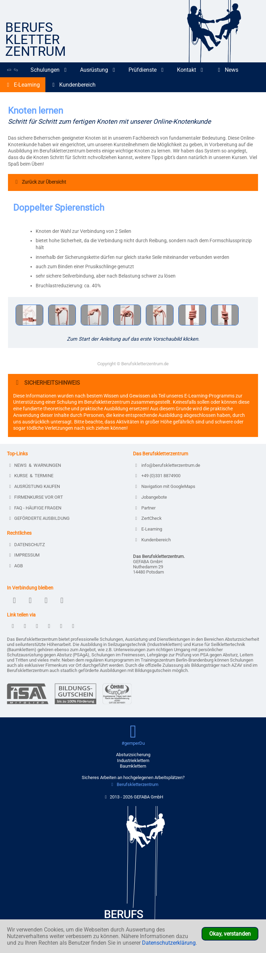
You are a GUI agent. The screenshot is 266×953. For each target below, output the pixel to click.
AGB (16, 565)
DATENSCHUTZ (27, 544)
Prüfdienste (147, 70)
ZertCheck (148, 518)
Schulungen (49, 70)
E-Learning (23, 84)
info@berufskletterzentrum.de (167, 465)
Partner (145, 507)
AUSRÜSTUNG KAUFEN (34, 486)
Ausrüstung (98, 70)
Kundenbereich (73, 84)
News (227, 70)
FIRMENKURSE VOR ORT (36, 497)
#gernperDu (133, 743)
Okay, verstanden (230, 933)
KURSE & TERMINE (31, 475)
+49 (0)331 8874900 (157, 475)
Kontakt (191, 70)
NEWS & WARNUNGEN (35, 465)
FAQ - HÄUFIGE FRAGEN (35, 507)
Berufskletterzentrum (133, 784)
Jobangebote (151, 497)
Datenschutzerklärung (169, 942)
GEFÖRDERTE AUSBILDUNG (39, 518)
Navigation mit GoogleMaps (165, 486)
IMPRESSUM (24, 555)
